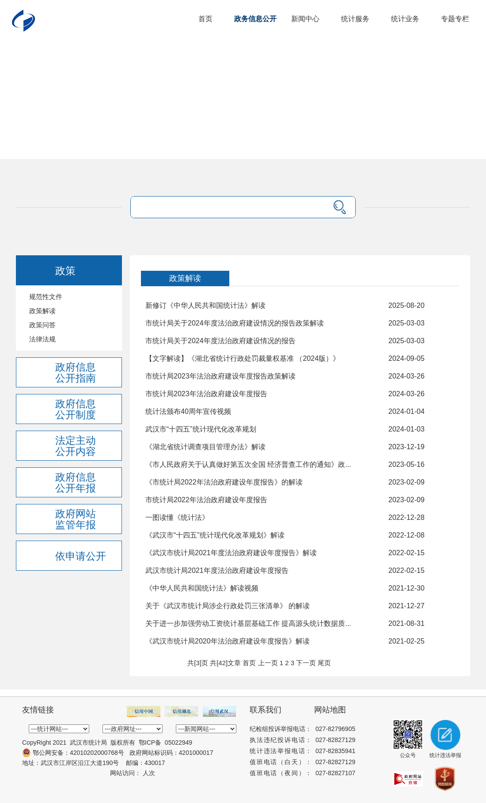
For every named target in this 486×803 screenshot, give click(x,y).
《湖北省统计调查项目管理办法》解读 (205, 447)
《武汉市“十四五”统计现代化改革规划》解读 (215, 535)
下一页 (306, 663)
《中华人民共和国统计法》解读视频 (201, 588)
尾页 (324, 663)
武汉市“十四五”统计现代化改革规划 (200, 429)
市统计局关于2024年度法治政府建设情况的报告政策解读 (234, 323)
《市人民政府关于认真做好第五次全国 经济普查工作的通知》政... (248, 464)
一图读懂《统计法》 (177, 517)
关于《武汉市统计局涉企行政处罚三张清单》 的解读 (227, 606)
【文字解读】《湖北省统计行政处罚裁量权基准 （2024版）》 (242, 358)
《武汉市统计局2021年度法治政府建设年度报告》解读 (231, 553)
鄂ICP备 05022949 (165, 742)
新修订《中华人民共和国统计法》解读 (205, 305)
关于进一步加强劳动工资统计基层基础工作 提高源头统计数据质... (248, 623)
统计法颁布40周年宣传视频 (188, 411)
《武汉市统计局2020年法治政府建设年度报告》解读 (227, 641)
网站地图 (330, 710)
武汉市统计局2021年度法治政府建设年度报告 (217, 570)
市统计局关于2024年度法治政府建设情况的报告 (220, 341)
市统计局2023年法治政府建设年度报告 (206, 394)
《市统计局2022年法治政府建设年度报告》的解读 (224, 482)
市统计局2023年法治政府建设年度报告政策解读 (220, 376)
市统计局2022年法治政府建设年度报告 (206, 500)
